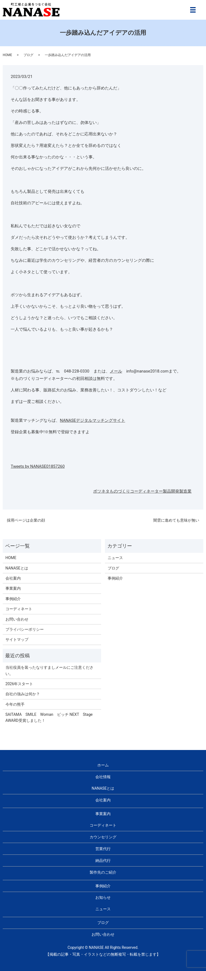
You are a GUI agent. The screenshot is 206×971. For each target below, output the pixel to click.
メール (116, 371)
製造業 (185, 491)
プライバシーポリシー (24, 629)
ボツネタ (101, 491)
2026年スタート (19, 684)
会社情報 (103, 777)
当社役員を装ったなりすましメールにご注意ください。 (49, 670)
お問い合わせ (16, 619)
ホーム (103, 765)
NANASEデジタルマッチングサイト (92, 420)
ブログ (28, 55)
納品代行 (103, 860)
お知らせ (103, 897)
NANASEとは (16, 568)
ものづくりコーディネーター (136, 491)
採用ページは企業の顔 (26, 520)
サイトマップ (16, 639)
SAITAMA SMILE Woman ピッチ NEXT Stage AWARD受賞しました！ (50, 717)
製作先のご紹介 (103, 872)
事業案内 (13, 588)
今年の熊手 (15, 704)
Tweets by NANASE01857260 (37, 466)
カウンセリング (103, 837)
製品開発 (171, 491)
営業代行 (103, 849)
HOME (7, 55)
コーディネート (18, 609)
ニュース (115, 558)
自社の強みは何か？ (22, 694)
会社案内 (13, 578)
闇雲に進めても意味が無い (176, 520)
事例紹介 (13, 599)
